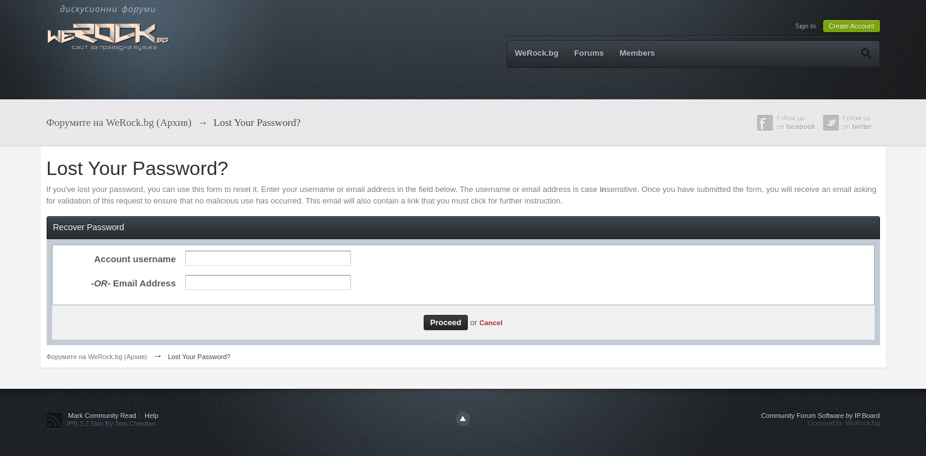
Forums (589, 53)
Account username (135, 259)
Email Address (133, 283)
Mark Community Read (102, 415)
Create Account (851, 26)
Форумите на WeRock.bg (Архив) (97, 356)
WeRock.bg (537, 53)
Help (152, 415)
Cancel (490, 322)
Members (637, 53)
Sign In (805, 26)
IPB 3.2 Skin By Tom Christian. (112, 423)
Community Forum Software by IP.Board (820, 415)
